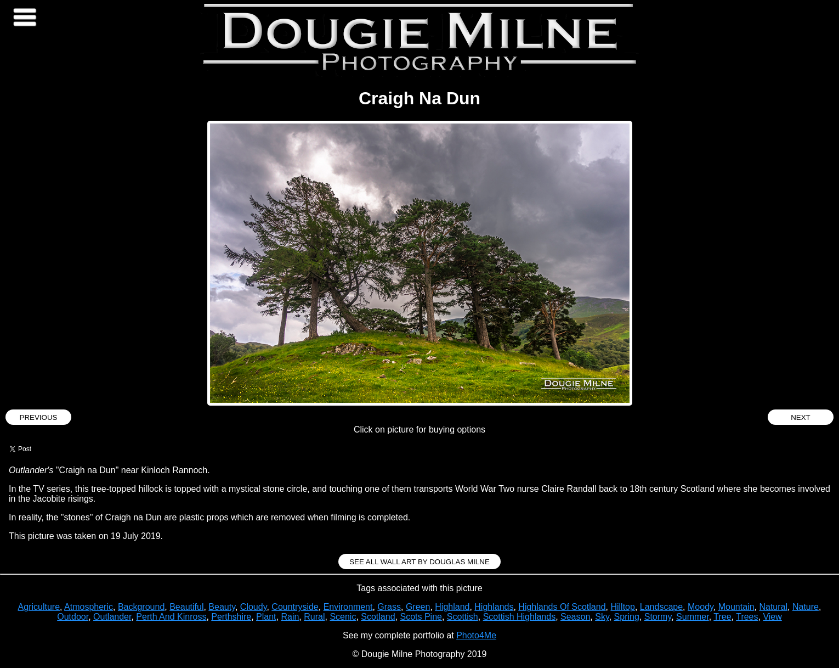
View (772, 616)
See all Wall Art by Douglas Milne (419, 562)
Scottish (462, 616)
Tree (722, 616)
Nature (805, 606)
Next (800, 417)
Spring (626, 616)
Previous (39, 417)
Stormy (657, 616)
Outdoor (72, 616)
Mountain (736, 606)
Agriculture (39, 606)
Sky (602, 616)
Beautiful (186, 606)
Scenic (343, 616)
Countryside (294, 606)
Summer (692, 616)
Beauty (221, 606)
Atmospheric (88, 606)
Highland (452, 606)
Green (418, 606)
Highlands (493, 606)
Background (141, 606)
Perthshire (231, 616)
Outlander (112, 616)
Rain (290, 616)
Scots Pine (420, 616)
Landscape (661, 606)
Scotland (378, 616)
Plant (266, 616)
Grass (389, 606)
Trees (747, 616)
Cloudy (253, 606)
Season (575, 616)
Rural (314, 616)
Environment (348, 606)
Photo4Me (476, 635)
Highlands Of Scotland (561, 606)
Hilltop (622, 606)
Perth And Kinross (171, 616)
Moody (700, 606)
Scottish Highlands (519, 616)
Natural (773, 606)
